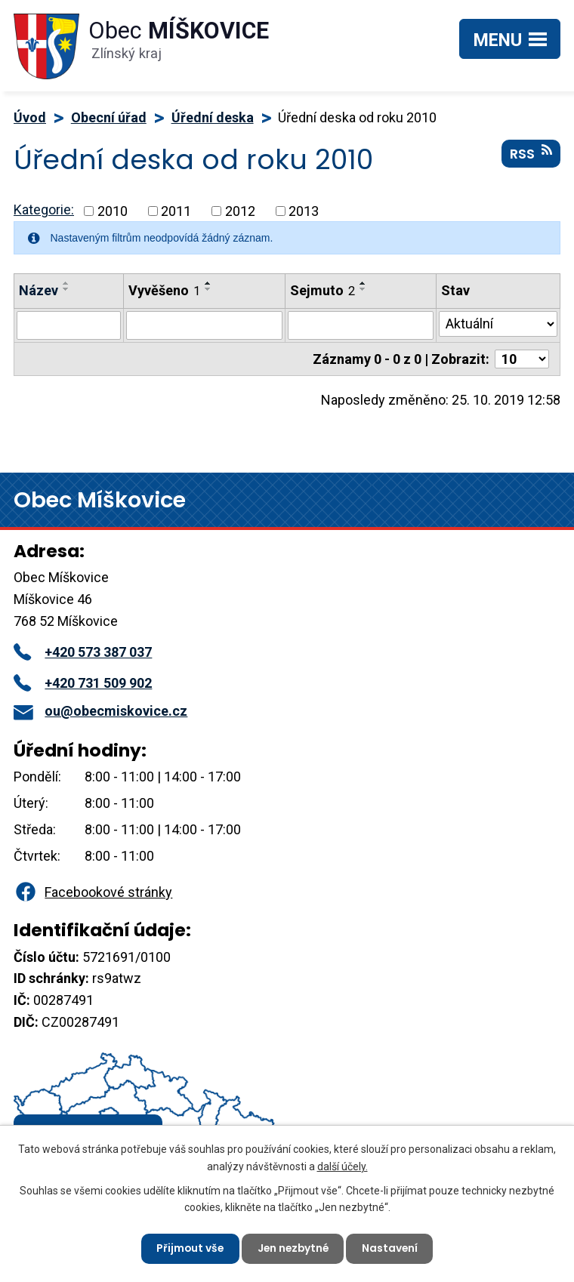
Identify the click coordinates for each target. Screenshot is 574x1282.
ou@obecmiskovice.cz (100, 711)
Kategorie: (44, 209)
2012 (240, 211)
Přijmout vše (187, 1248)
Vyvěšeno (164, 290)
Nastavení (392, 1248)
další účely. (342, 1165)
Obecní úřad (109, 117)
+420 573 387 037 (83, 652)
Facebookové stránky (93, 892)
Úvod (30, 117)
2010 (112, 211)
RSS (531, 155)
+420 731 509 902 (83, 683)
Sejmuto (322, 290)
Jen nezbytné (293, 1248)
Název (38, 290)
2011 (176, 211)
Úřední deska (212, 117)
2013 (304, 211)
